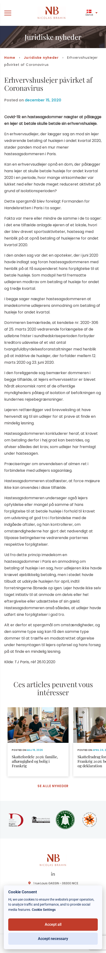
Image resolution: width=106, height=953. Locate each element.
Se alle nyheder (53, 786)
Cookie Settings (44, 910)
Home (9, 57)
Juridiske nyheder (41, 57)
